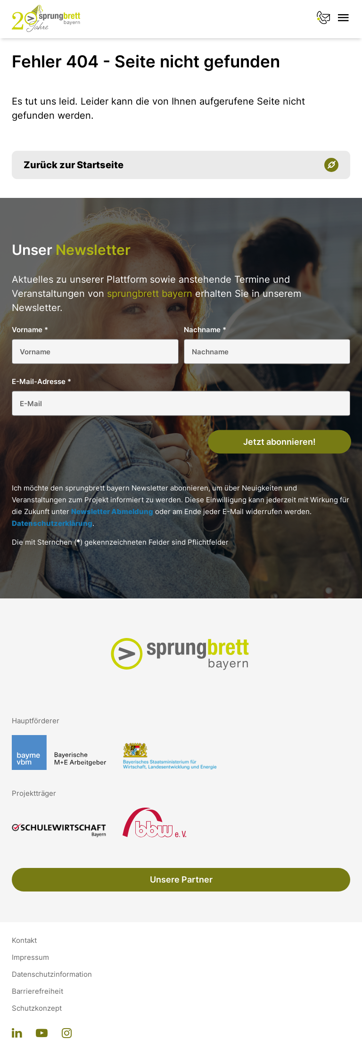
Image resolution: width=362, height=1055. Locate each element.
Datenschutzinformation (52, 974)
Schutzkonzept (37, 1008)
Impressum (30, 957)
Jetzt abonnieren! (279, 442)
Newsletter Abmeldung (112, 511)
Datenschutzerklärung (52, 523)
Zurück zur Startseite (73, 165)
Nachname (205, 330)
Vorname (30, 330)
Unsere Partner (181, 879)
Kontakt (24, 940)
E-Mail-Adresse (41, 381)
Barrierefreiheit (37, 991)
